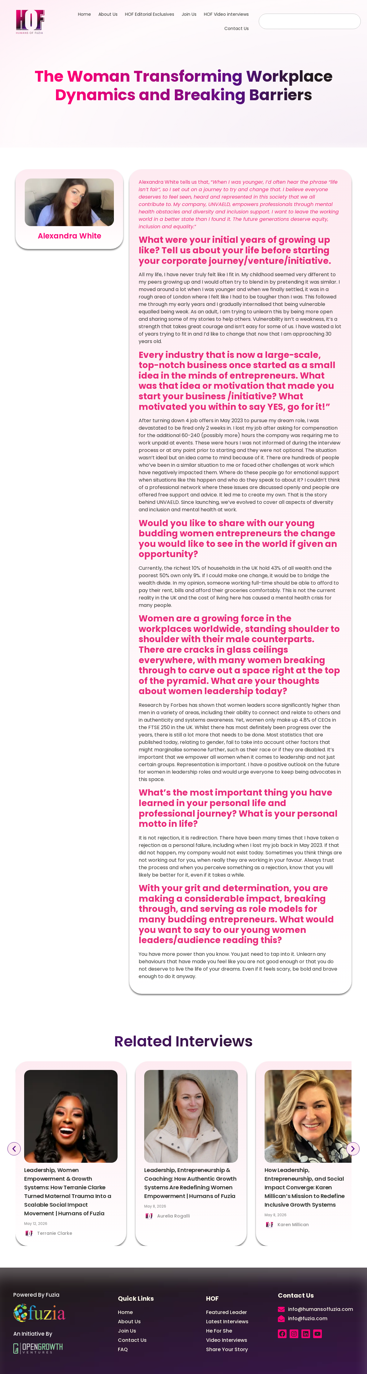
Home (84, 14)
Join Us (189, 14)
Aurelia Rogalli (173, 1216)
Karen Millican (293, 1225)
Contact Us (236, 28)
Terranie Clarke (54, 1233)
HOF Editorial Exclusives (149, 14)
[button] (12, 1149)
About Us (108, 14)
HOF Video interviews (226, 14)
